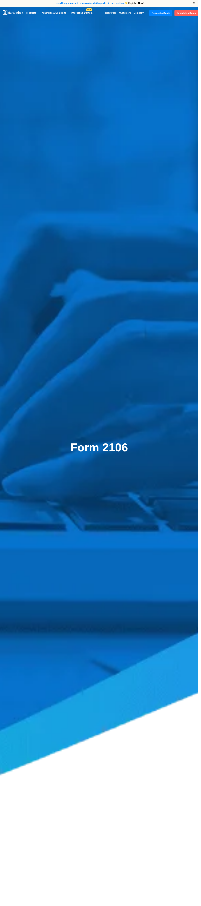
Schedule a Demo (186, 13)
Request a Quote (161, 13)
